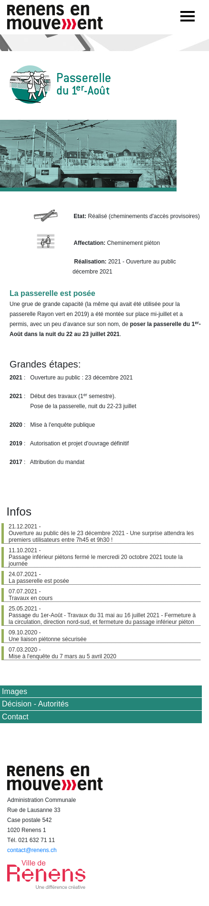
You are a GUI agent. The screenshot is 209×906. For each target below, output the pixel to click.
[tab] (101, 691)
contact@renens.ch (32, 850)
